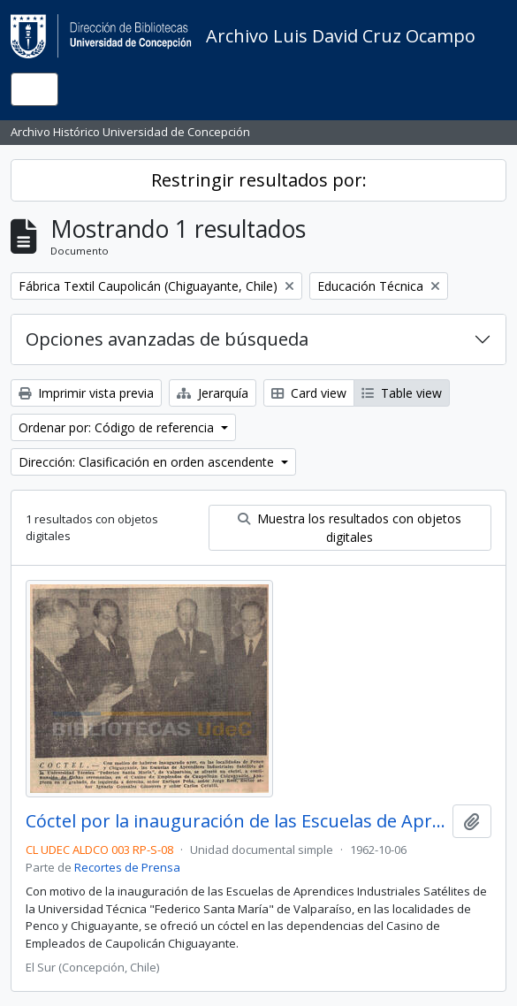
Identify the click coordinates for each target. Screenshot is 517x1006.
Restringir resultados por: (259, 180)
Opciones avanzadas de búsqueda (167, 339)
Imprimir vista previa (86, 393)
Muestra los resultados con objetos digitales (349, 527)
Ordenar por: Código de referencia (118, 427)
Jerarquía (212, 393)
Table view (401, 393)
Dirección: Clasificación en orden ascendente (148, 461)
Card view (308, 393)
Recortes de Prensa (127, 867)
